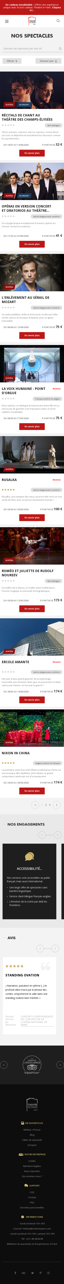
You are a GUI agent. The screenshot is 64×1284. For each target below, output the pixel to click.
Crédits (32, 1160)
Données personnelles (32, 1207)
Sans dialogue (53, 125)
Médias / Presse (32, 1129)
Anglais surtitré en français (47, 763)
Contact (32, 1197)
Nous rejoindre (32, 1171)
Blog (32, 1134)
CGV (32, 1192)
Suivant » (57, 805)
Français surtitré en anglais (47, 399)
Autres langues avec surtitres (46, 216)
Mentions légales (32, 1166)
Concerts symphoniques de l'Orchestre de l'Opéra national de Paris (37, 1022)
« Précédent (35, 805)
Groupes (32, 1145)
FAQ (32, 1202)
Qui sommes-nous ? (32, 1176)
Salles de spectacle (32, 1139)
